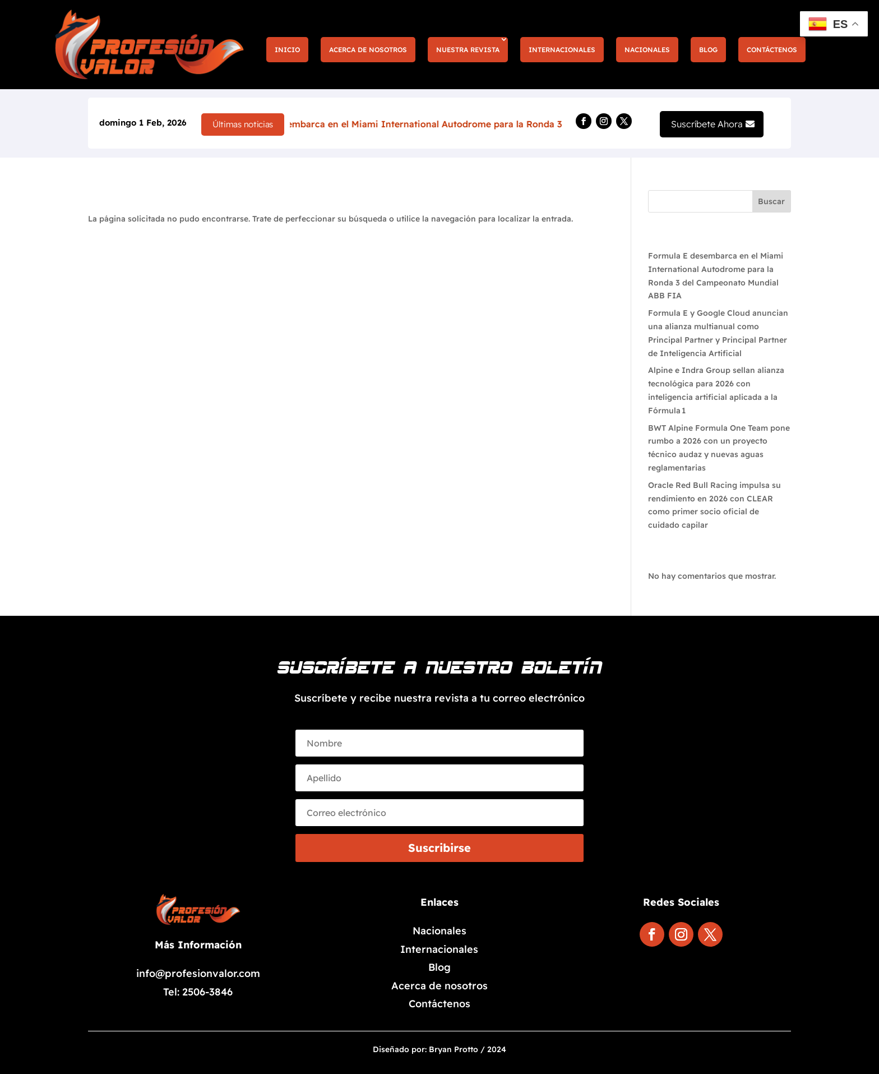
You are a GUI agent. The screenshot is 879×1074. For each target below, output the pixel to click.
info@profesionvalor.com (198, 973)
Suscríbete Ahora (707, 124)
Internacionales (562, 49)
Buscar (771, 201)
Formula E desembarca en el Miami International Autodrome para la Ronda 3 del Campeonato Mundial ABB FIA (500, 124)
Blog (708, 49)
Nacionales (647, 49)
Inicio (287, 49)
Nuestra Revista (467, 49)
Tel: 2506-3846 (198, 991)
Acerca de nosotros (368, 49)
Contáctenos (772, 49)
